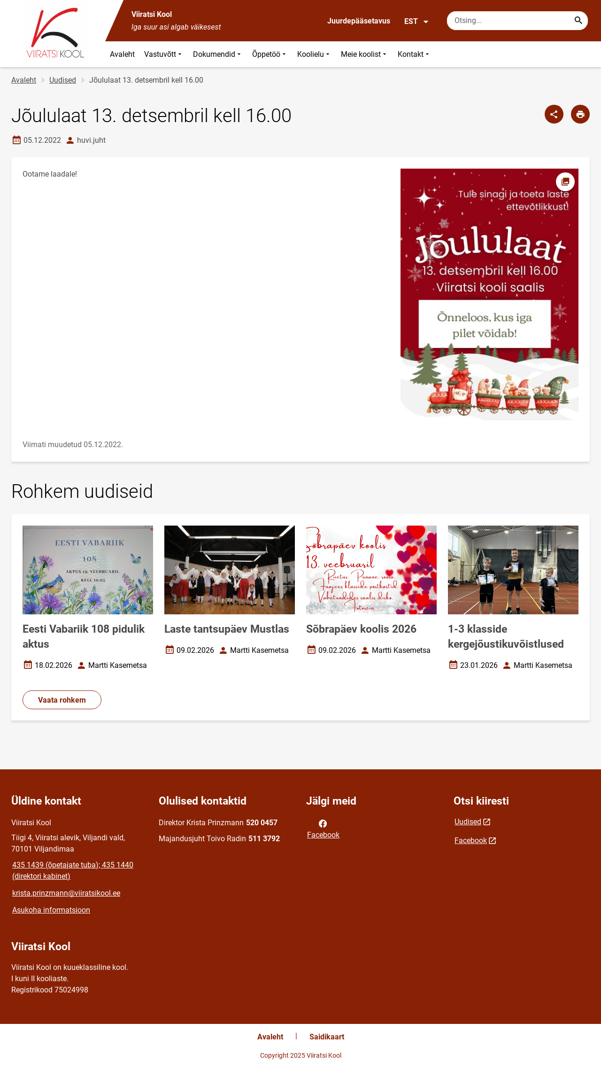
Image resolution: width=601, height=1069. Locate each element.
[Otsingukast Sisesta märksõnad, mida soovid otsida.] (517, 20)
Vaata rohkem (62, 700)
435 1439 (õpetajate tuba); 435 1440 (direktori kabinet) (72, 870)
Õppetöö (270, 54)
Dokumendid (218, 54)
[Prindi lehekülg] (580, 114)
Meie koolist (364, 54)
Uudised (62, 80)
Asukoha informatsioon (51, 910)
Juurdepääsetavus (358, 20)
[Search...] (578, 21)
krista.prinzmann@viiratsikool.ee (66, 893)
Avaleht (122, 54)
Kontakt (414, 54)
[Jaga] (554, 114)
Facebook (323, 828)
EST (416, 21)
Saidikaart (326, 1036)
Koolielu (314, 54)
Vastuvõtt (164, 54)
